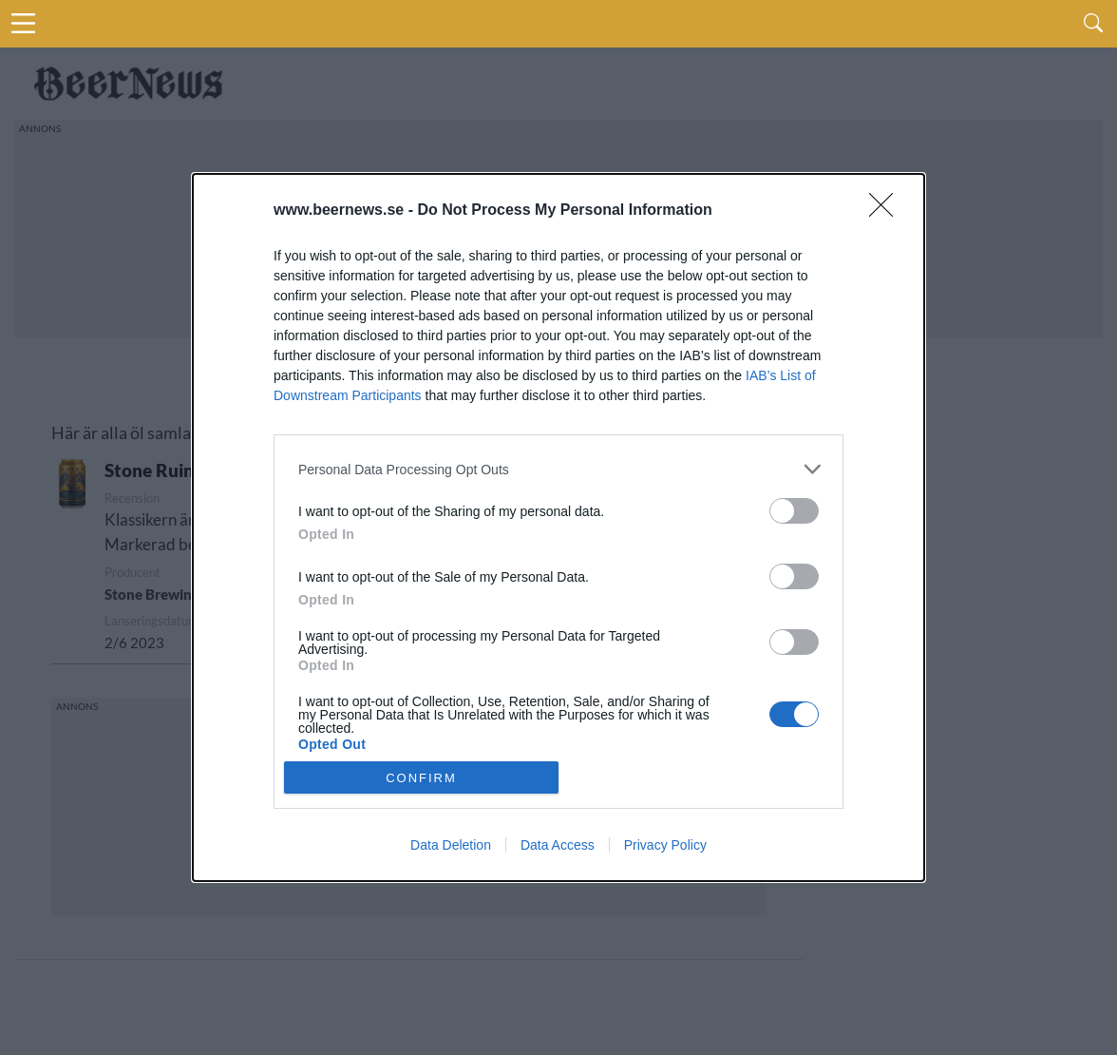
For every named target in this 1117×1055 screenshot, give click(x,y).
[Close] (887, 211)
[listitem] (558, 469)
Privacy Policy (665, 845)
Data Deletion (450, 845)
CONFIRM (421, 778)
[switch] (794, 511)
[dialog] (558, 527)
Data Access (558, 845)
